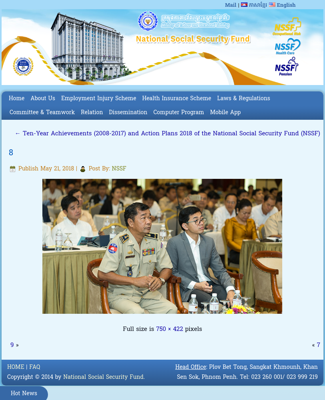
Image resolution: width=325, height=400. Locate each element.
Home (16, 99)
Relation (92, 113)
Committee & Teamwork (42, 113)
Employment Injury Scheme (98, 99)
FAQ (34, 367)
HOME (15, 367)
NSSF (119, 169)
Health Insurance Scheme (176, 99)
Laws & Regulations (243, 99)
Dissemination (128, 113)
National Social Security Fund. (104, 377)
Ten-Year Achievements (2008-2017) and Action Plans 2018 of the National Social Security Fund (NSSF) (167, 133)
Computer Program (179, 113)
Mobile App (225, 113)
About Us (42, 99)
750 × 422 (169, 329)
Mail (230, 5)
